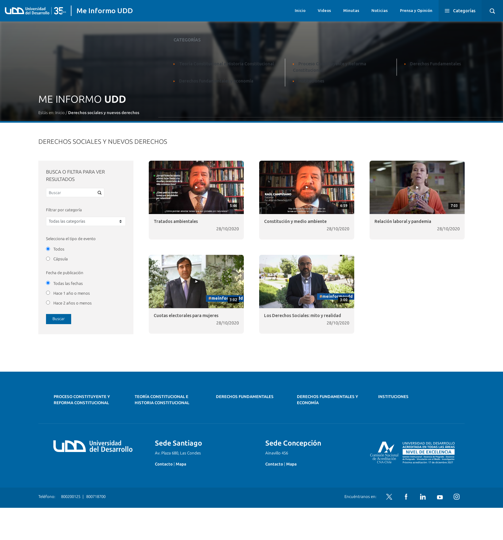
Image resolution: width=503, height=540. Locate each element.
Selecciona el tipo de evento (71, 238)
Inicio (300, 10)
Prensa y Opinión (416, 10)
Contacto (164, 464)
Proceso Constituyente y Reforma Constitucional (82, 399)
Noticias (379, 10)
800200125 (70, 496)
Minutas (351, 10)
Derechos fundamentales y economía (327, 399)
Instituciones (393, 396)
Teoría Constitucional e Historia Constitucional (162, 399)
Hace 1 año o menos (71, 293)
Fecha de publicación (64, 272)
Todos (58, 249)
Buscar (58, 318)
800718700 (96, 496)
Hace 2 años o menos (72, 303)
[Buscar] (75, 192)
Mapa (181, 464)
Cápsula (60, 259)
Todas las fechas (68, 283)
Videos (324, 10)
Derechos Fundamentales (245, 396)
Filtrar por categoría (64, 210)
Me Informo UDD (104, 10)
